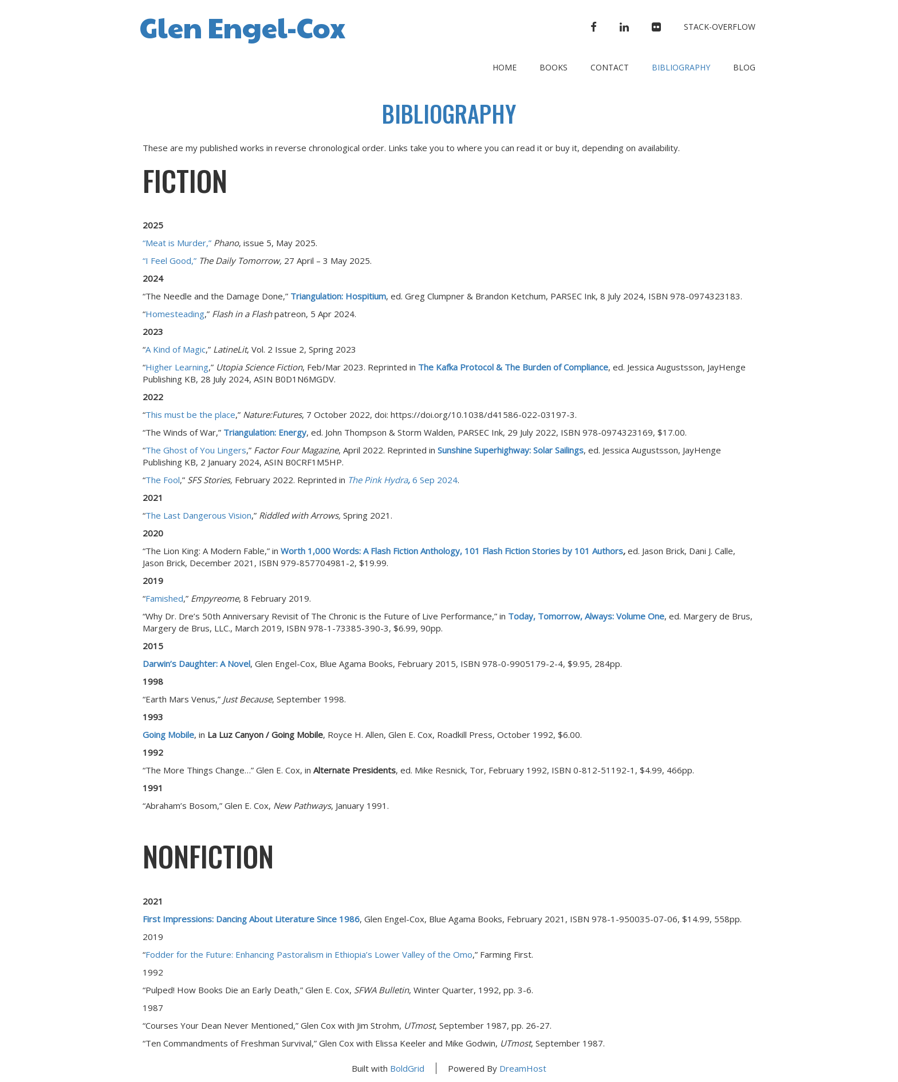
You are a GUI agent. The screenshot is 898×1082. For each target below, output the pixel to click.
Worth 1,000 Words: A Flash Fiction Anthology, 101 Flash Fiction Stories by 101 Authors (452, 550)
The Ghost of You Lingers (195, 450)
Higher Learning (176, 367)
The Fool (162, 479)
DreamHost (522, 1068)
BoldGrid (407, 1068)
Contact (609, 67)
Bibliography (681, 67)
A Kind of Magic (175, 349)
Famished (164, 598)
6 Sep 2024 (403, 479)
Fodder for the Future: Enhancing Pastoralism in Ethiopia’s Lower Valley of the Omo (308, 954)
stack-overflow (719, 26)
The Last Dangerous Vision (198, 515)
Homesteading (174, 313)
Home (505, 67)
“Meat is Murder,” (177, 242)
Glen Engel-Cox (242, 26)
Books (553, 67)
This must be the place (190, 414)
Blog (744, 67)
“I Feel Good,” (169, 260)
